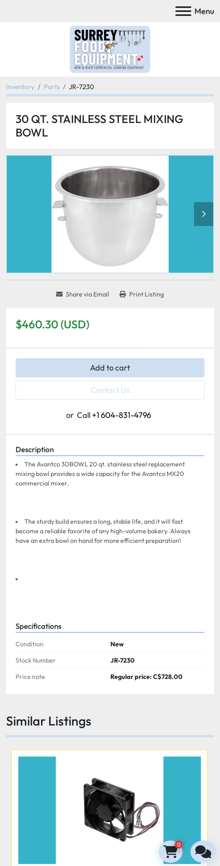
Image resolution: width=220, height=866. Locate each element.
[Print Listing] (141, 294)
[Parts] (52, 86)
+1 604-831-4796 (121, 415)
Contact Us (110, 390)
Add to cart (110, 368)
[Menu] (183, 11)
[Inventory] (20, 86)
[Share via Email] (82, 294)
